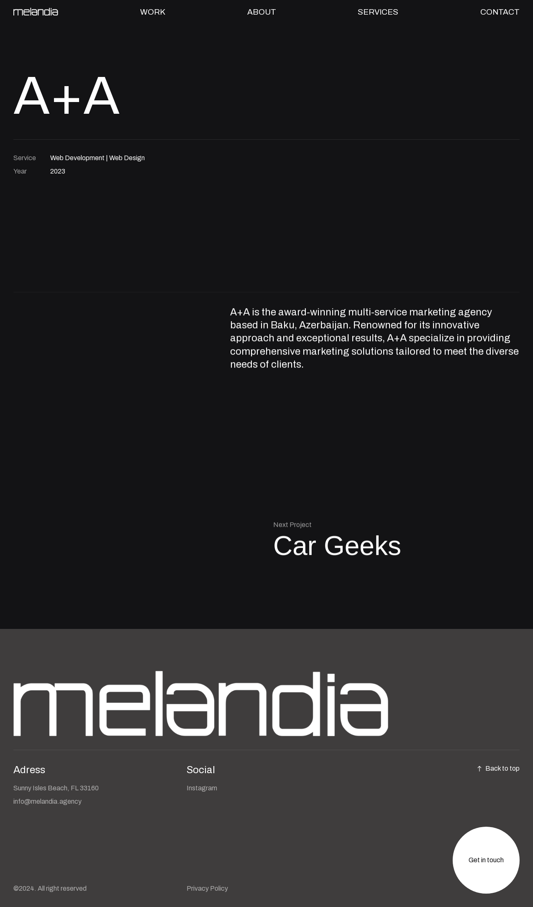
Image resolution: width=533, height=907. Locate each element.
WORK (152, 12)
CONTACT (500, 12)
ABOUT (261, 12)
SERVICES (378, 12)
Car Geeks (337, 546)
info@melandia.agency (47, 801)
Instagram (202, 788)
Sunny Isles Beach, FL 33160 (56, 788)
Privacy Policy (207, 888)
